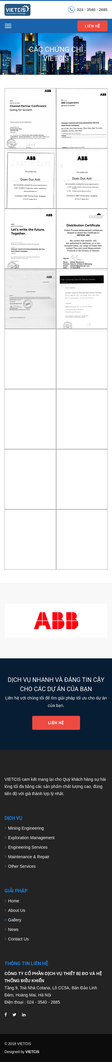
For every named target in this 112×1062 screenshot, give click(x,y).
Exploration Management (31, 837)
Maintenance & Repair (29, 856)
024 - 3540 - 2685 (92, 9)
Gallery (14, 920)
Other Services (22, 866)
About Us (16, 910)
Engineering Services (27, 847)
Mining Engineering (26, 828)
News (13, 929)
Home (13, 900)
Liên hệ (92, 26)
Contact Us (18, 939)
